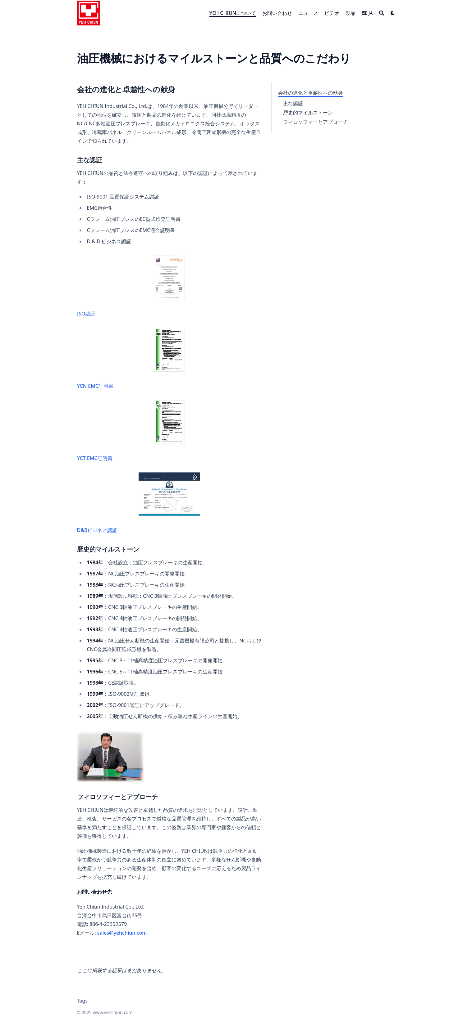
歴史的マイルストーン (308, 112)
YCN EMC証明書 (131, 358)
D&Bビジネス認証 (138, 503)
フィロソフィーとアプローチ (315, 121)
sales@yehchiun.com (122, 932)
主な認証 (293, 103)
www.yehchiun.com (112, 1012)
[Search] (381, 13)
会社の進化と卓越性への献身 (310, 92)
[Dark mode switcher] (392, 13)
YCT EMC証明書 (131, 431)
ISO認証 (131, 286)
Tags (82, 1000)
